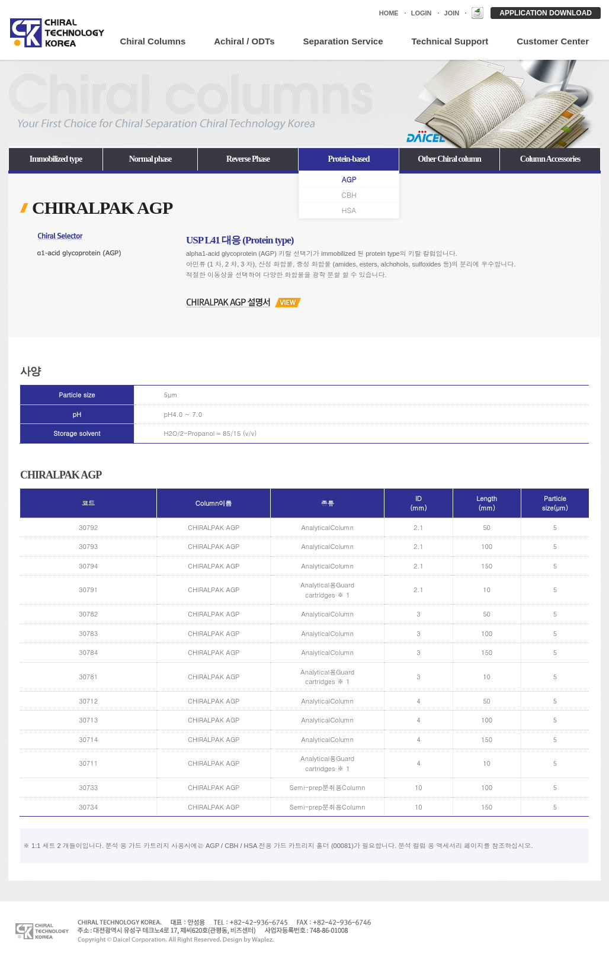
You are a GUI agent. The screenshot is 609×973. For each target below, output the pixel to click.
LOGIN (421, 13)
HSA (349, 210)
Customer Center (553, 41)
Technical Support (450, 41)
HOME (389, 13)
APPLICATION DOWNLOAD (545, 13)
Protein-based (349, 159)
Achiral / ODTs (244, 41)
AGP (349, 179)
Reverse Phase (248, 159)
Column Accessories (550, 159)
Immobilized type (56, 159)
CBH (348, 195)
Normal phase (150, 159)
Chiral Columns (152, 41)
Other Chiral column (449, 159)
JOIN (452, 13)
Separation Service (343, 41)
